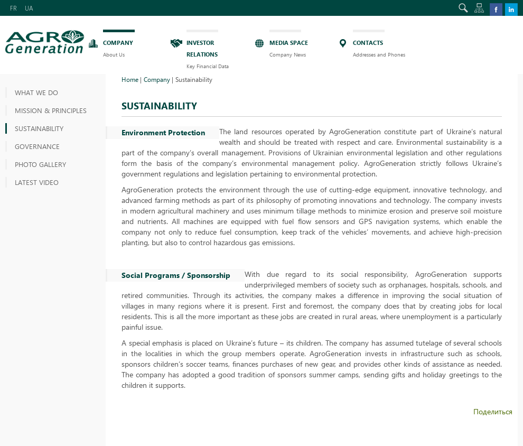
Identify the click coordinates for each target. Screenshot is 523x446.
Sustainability (39, 128)
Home (130, 79)
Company (157, 79)
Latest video (37, 182)
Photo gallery (40, 164)
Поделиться (492, 411)
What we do (36, 92)
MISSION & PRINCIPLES (51, 110)
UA (29, 8)
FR (13, 8)
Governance (37, 146)
